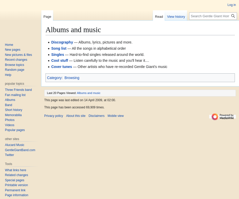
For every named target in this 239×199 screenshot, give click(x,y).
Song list (58, 48)
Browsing (72, 78)
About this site (75, 116)
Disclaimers (97, 116)
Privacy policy (53, 116)
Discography (62, 42)
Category (54, 78)
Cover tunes (61, 67)
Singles (57, 55)
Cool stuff (59, 60)
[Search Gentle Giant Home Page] (213, 16)
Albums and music (88, 92)
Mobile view (116, 116)
